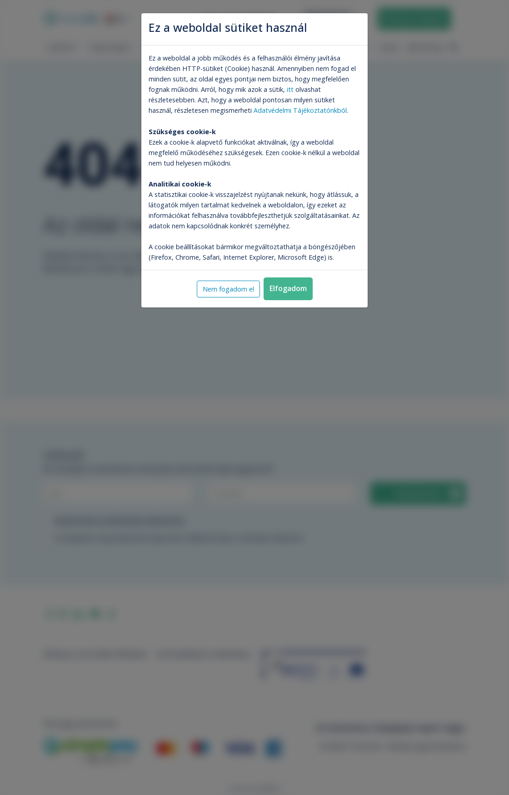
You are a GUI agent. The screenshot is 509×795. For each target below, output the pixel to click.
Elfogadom (288, 288)
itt (290, 89)
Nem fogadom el (228, 289)
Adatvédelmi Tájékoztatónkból (300, 110)
